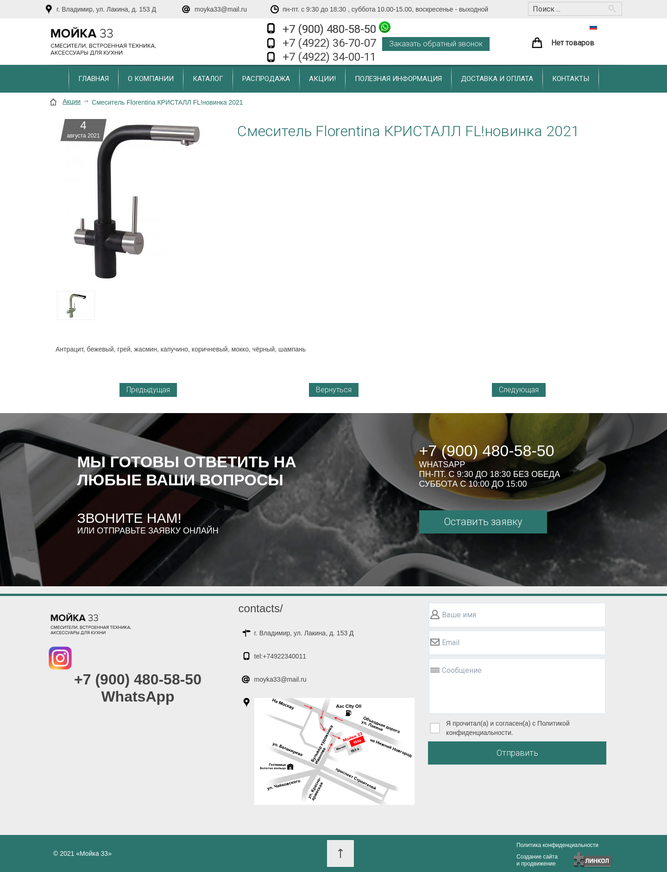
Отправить (517, 753)
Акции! (322, 79)
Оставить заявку (483, 521)
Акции (72, 101)
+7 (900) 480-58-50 (336, 28)
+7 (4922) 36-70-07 (329, 43)
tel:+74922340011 (280, 656)
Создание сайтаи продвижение (537, 860)
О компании (151, 79)
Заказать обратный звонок (436, 43)
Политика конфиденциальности (557, 845)
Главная (93, 79)
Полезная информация (398, 79)
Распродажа (266, 79)
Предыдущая (148, 389)
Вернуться (334, 389)
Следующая (519, 389)
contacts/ (261, 608)
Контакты (570, 79)
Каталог (208, 79)
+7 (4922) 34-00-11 (329, 56)
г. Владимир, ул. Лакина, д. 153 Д (106, 9)
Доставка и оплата (497, 79)
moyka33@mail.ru (221, 9)
